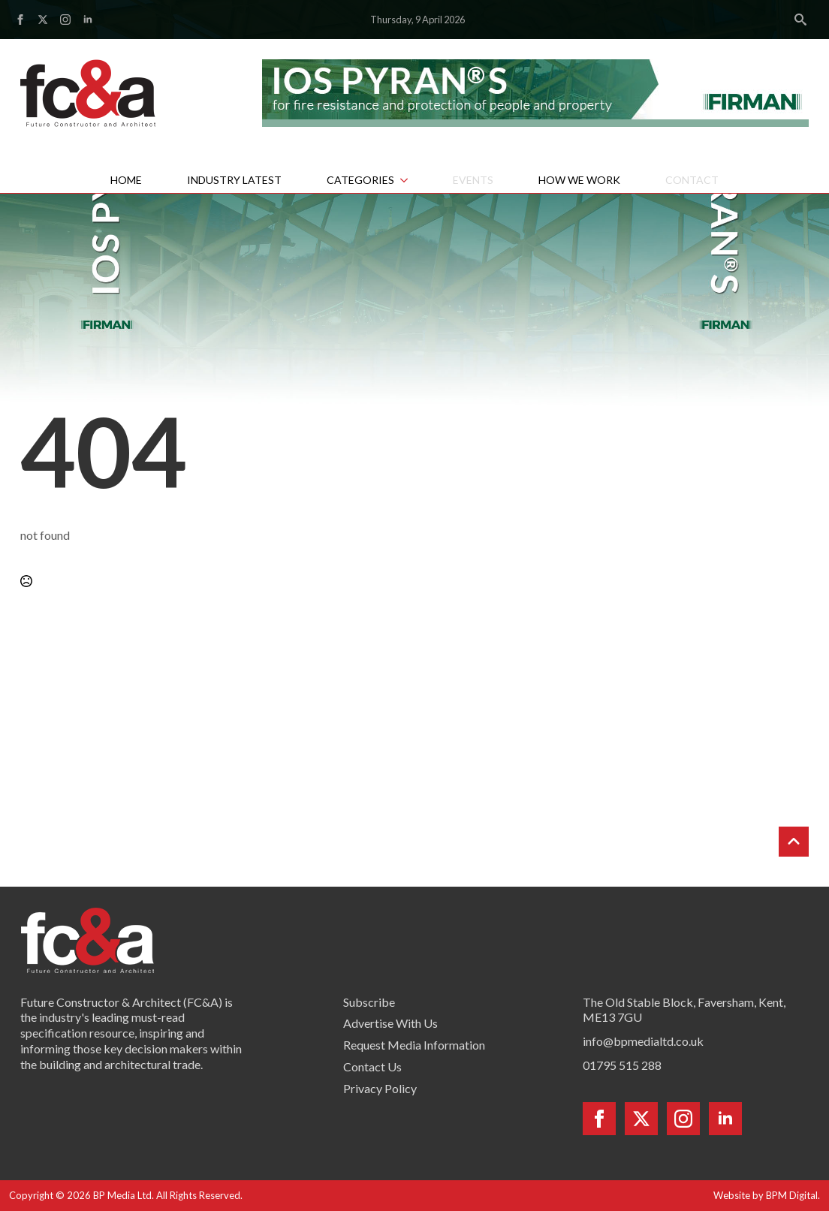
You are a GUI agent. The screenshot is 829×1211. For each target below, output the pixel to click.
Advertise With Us (390, 1023)
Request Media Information (414, 1045)
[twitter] (43, 19)
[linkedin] (88, 19)
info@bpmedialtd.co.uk (643, 1041)
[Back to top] (794, 842)
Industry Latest (234, 179)
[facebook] (20, 19)
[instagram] (65, 19)
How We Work (579, 179)
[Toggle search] (800, 19)
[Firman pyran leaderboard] (535, 91)
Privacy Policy (380, 1088)
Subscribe (369, 1002)
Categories (360, 179)
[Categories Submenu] (412, 180)
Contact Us (372, 1066)
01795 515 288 (622, 1065)
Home (126, 179)
